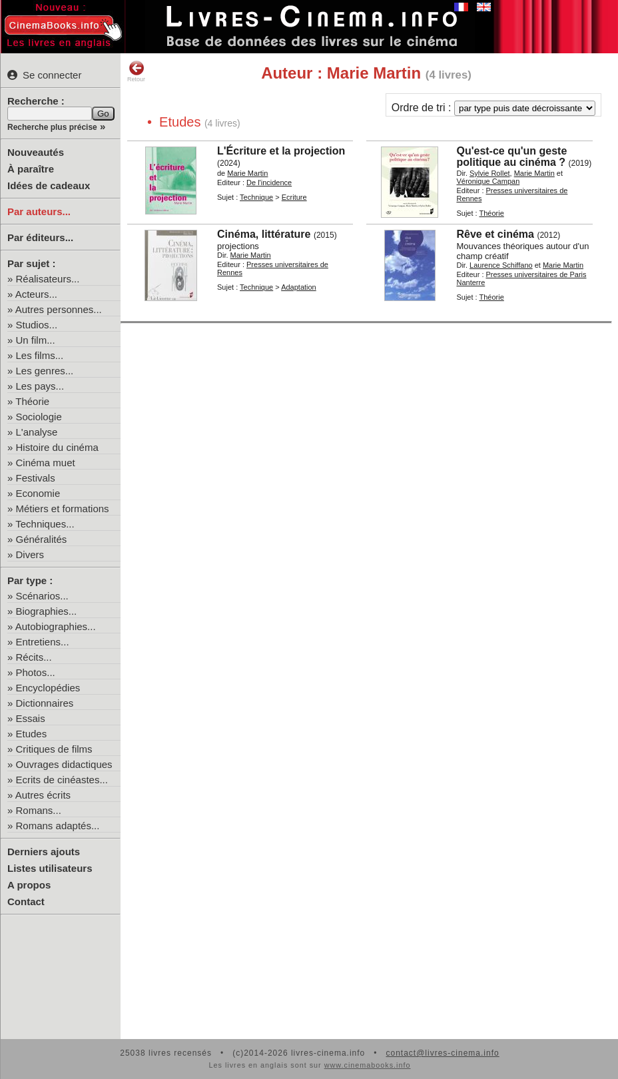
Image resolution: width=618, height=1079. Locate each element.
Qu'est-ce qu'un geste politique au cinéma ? (511, 156)
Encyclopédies (48, 687)
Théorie (32, 401)
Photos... (35, 672)
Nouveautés (35, 152)
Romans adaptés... (58, 825)
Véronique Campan (487, 181)
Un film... (35, 340)
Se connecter (44, 75)
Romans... (38, 810)
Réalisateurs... (48, 278)
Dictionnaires (45, 703)
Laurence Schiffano (501, 265)
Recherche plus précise (52, 127)
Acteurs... (36, 294)
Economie (38, 493)
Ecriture (294, 197)
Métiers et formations (62, 508)
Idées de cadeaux (48, 185)
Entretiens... (42, 641)
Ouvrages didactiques (64, 764)
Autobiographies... (55, 626)
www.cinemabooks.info (367, 1065)
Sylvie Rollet (489, 173)
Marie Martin (247, 173)
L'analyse (37, 432)
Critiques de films (54, 749)
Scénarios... (42, 595)
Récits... (34, 657)
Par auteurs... (39, 211)
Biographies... (46, 611)
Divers (30, 554)
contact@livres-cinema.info (442, 1053)
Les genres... (45, 370)
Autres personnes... (58, 309)
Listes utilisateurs (50, 868)
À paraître (30, 169)
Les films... (40, 355)
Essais (30, 718)
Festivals (35, 478)
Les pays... (40, 386)
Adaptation (298, 287)
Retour (136, 71)
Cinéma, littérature (263, 234)
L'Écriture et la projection (281, 151)
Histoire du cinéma (57, 447)
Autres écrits (43, 795)
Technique (256, 197)
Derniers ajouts (43, 851)
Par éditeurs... (40, 237)
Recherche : (36, 101)
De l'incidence (269, 182)
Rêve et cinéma (495, 234)
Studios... (37, 324)
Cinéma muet (45, 462)
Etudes (31, 733)
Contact (26, 901)
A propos (29, 885)
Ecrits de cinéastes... (62, 779)
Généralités (41, 539)
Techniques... (44, 524)
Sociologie (39, 416)
